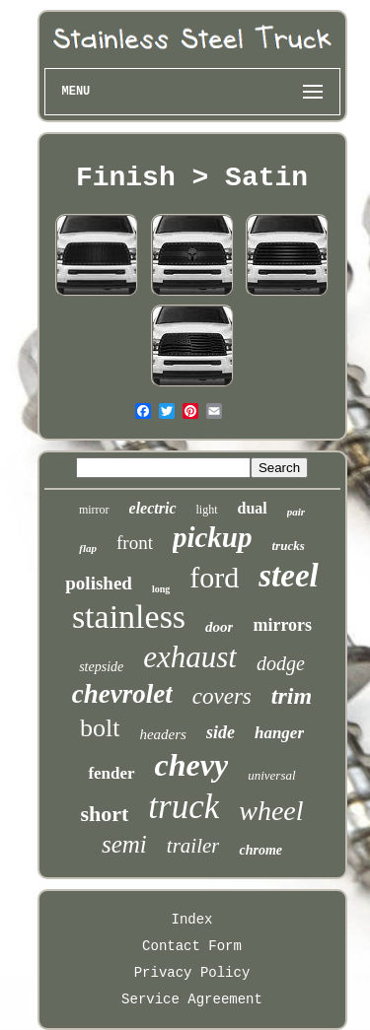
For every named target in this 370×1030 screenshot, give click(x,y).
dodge (281, 663)
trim (291, 696)
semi (124, 844)
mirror (94, 509)
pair (296, 511)
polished (98, 583)
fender (111, 773)
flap (88, 548)
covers (222, 696)
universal (271, 775)
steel (288, 575)
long (161, 589)
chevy (192, 765)
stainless (128, 616)
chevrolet (122, 694)
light (207, 509)
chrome (260, 850)
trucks (288, 545)
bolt (99, 728)
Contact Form (192, 946)
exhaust (190, 657)
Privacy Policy (192, 973)
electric (153, 508)
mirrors (282, 625)
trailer (193, 846)
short (104, 813)
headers (162, 734)
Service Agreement (191, 999)
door (219, 627)
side (220, 732)
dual (252, 508)
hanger (279, 732)
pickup (213, 537)
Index (191, 919)
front (134, 542)
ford (214, 577)
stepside (101, 666)
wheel (271, 810)
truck (183, 807)
